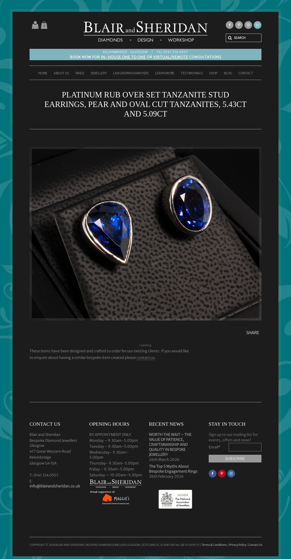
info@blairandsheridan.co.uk (55, 486)
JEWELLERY (99, 73)
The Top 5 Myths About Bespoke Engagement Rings (173, 469)
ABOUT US (61, 73)
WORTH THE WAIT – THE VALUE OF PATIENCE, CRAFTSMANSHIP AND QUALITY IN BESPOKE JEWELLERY (170, 444)
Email (215, 447)
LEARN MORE (164, 73)
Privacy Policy (237, 545)
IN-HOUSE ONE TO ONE (123, 57)
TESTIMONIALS (192, 73)
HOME (42, 73)
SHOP (213, 73)
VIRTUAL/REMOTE (170, 57)
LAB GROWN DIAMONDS (131, 73)
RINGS (80, 73)
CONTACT (245, 73)
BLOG (228, 73)
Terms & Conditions (214, 545)
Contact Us (255, 545)
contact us (146, 357)
